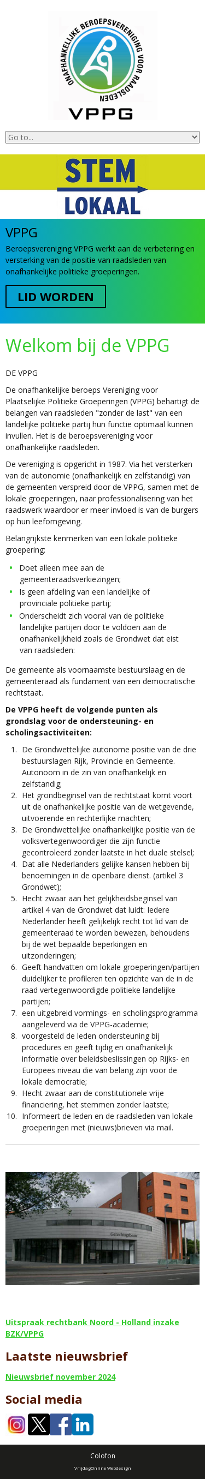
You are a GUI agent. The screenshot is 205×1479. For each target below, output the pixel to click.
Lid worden (55, 296)
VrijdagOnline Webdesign (102, 1468)
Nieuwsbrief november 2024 (60, 1377)
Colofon (102, 1455)
